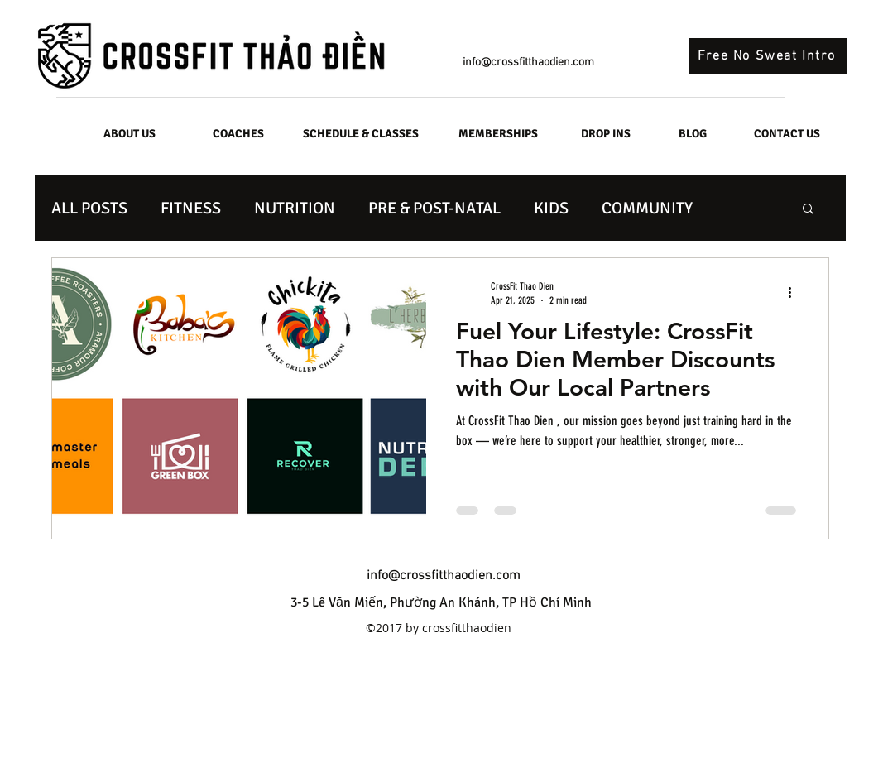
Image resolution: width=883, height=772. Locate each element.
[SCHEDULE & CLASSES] (361, 134)
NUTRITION (294, 208)
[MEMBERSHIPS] (498, 134)
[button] (808, 209)
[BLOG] (693, 134)
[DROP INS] (606, 134)
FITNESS (191, 208)
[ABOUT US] (130, 134)
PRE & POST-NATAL (434, 208)
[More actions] (796, 292)
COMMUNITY (647, 208)
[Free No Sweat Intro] (768, 56)
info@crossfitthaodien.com (528, 62)
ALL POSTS (89, 208)
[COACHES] (238, 134)
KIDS (551, 208)
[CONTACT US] (787, 134)
